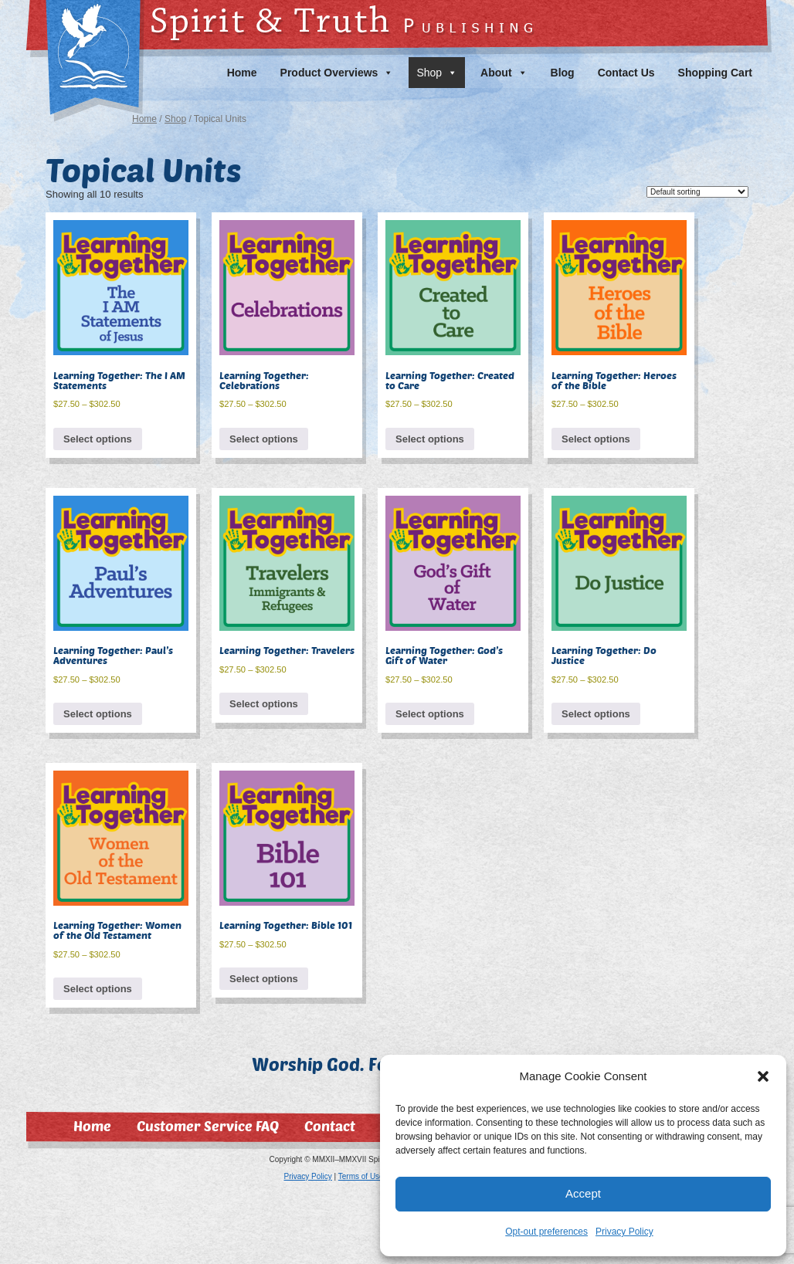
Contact (329, 1125)
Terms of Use (361, 1176)
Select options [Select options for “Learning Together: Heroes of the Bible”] (596, 439)
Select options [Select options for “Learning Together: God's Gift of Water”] (429, 714)
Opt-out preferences (546, 1231)
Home (242, 72)
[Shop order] (697, 192)
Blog (563, 72)
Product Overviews (337, 72)
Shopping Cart (715, 72)
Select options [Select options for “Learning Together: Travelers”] (263, 704)
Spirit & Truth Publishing (85, 28)
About (503, 72)
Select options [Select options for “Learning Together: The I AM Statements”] (97, 439)
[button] (763, 1076)
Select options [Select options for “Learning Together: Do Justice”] (596, 714)
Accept (583, 1193)
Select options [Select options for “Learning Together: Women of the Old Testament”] (97, 989)
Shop (436, 72)
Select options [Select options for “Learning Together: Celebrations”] (263, 439)
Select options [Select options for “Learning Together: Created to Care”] (429, 439)
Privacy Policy (624, 1231)
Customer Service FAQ (208, 1125)
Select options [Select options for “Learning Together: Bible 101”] (263, 978)
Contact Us (626, 72)
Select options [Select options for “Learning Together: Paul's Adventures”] (97, 714)
